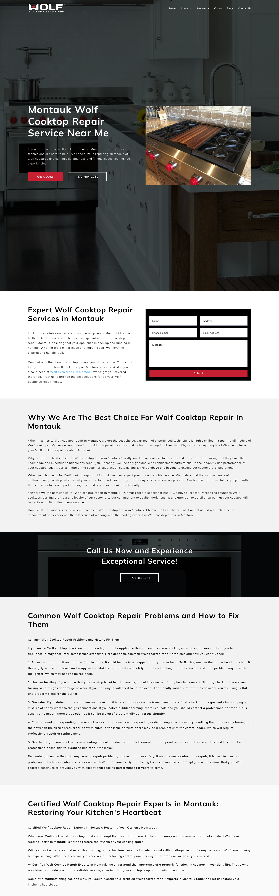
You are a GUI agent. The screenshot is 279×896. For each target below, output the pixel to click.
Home (172, 8)
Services (201, 8)
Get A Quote (45, 176)
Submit (198, 373)
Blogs (230, 8)
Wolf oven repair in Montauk (70, 372)
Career (218, 8)
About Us (186, 8)
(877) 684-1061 (88, 176)
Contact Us (244, 8)
